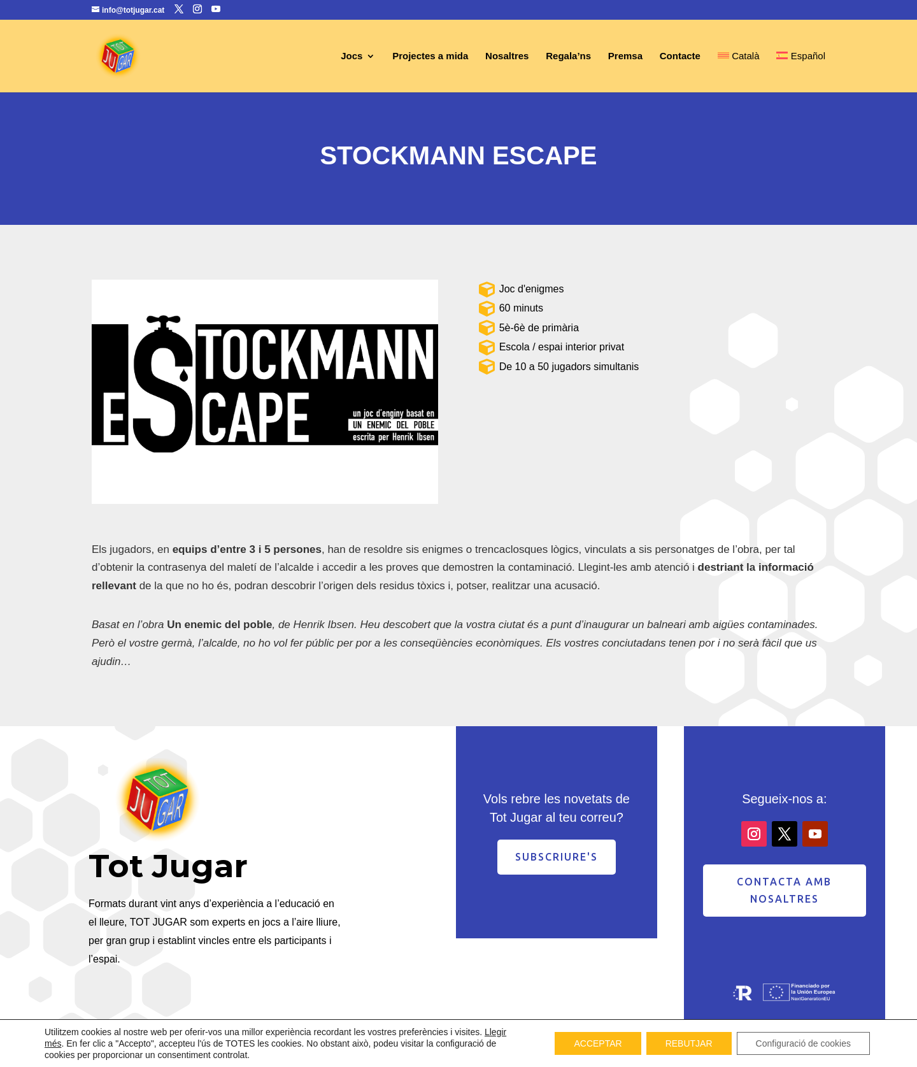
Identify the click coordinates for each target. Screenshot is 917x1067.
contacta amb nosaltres (784, 890)
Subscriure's (556, 857)
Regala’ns (568, 56)
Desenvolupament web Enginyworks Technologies (307, 1051)
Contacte (680, 56)
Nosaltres (507, 56)
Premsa (625, 56)
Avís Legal (622, 1050)
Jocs (351, 56)
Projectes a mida (430, 56)
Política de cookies (785, 1050)
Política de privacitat (694, 1050)
